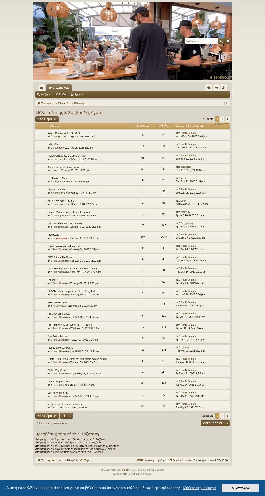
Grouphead (59, 159)
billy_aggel (58, 215)
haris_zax (58, 204)
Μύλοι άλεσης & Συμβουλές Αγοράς (70, 112)
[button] (227, 119)
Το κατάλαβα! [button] (240, 488)
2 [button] (222, 119)
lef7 (55, 407)
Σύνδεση (63, 94)
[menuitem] (208, 87)
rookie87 (185, 212)
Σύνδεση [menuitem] (217, 88)
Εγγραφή (79, 94)
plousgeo (58, 147)
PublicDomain (188, 133)
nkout (56, 170)
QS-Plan (57, 385)
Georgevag (187, 223)
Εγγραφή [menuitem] (224, 88)
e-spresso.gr (60, 238)
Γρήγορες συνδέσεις (42, 88)
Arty (125, 474)
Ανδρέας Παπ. (60, 136)
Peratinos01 (59, 305)
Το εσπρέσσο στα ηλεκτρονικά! (67, 87)
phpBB (125, 470)
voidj (55, 181)
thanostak (186, 166)
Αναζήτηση (46, 94)
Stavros (185, 347)
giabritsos (58, 193)
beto (183, 200)
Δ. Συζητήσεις (104, 87)
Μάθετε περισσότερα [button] (199, 488)
